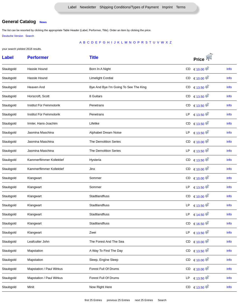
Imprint (167, 7)
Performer (37, 57)
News (43, 22)
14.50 (202, 215)
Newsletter (88, 7)
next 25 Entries (144, 300)
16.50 (202, 224)
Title (93, 57)
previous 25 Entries (118, 300)
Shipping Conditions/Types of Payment (129, 7)
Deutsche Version (12, 35)
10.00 (202, 69)
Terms (180, 7)
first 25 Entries (93, 300)
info (229, 69)
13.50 (202, 87)
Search (29, 35)
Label (72, 7)
